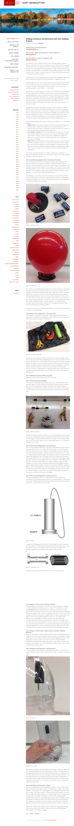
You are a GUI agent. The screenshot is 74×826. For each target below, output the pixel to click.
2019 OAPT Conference (56, 77)
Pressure (16, 261)
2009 (17, 142)
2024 (17, 117)
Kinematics (16, 238)
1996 (17, 170)
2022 (17, 121)
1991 (17, 181)
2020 (17, 125)
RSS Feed (16, 293)
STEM (17, 277)
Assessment (15, 199)
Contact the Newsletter (14, 71)
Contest (17, 213)
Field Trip (16, 229)
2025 (17, 115)
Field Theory (15, 227)
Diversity (16, 220)
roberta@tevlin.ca (31, 54)
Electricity (16, 222)
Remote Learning (14, 270)
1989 (17, 185)
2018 (17, 130)
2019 (17, 127)
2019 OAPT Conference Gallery (12, 60)
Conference (16, 211)
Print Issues (14, 64)
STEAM (17, 275)
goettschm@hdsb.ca (31, 60)
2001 (17, 160)
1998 (17, 166)
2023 (17, 119)
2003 (17, 155)
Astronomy (16, 202)
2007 (17, 147)
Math (17, 245)
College (17, 209)
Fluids (17, 231)
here (40, 310)
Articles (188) (15, 94)
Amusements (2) (14, 90)
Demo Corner (14, 53)
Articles (41, 43)
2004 (17, 153)
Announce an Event (12, 67)
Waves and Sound (14, 282)
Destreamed (15, 218)
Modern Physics (15, 247)
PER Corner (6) (15, 98)
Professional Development (12, 263)
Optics (17, 256)
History (17, 236)
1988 (17, 187)
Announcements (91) (13, 92)
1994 (17, 175)
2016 (17, 134)
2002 (17, 157)
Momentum (16, 250)
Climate (17, 206)
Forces (17, 234)
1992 (17, 179)
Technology (16, 279)
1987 (17, 190)
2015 (17, 136)
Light (17, 241)
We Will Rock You (33, 609)
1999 (17, 164)
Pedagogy (16, 259)
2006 (17, 149)
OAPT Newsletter (12, 38)
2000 (17, 162)
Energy (17, 225)
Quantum (16, 268)
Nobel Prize (16, 254)
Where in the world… (14, 45)
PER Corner (15, 56)
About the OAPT (13, 42)
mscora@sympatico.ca (32, 49)
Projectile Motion (14, 266)
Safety (17, 272)
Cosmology (16, 215)
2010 (17, 140)
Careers (17, 204)
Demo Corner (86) (14, 96)
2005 (17, 151)
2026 (17, 112)
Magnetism (16, 243)
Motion (17, 252)
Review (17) (16, 100)
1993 (17, 177)
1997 (17, 168)
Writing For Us (13, 49)
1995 (17, 172)
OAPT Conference (61, 808)
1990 (17, 183)
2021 (17, 123)
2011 (17, 138)
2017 (17, 132)
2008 (17, 145)
